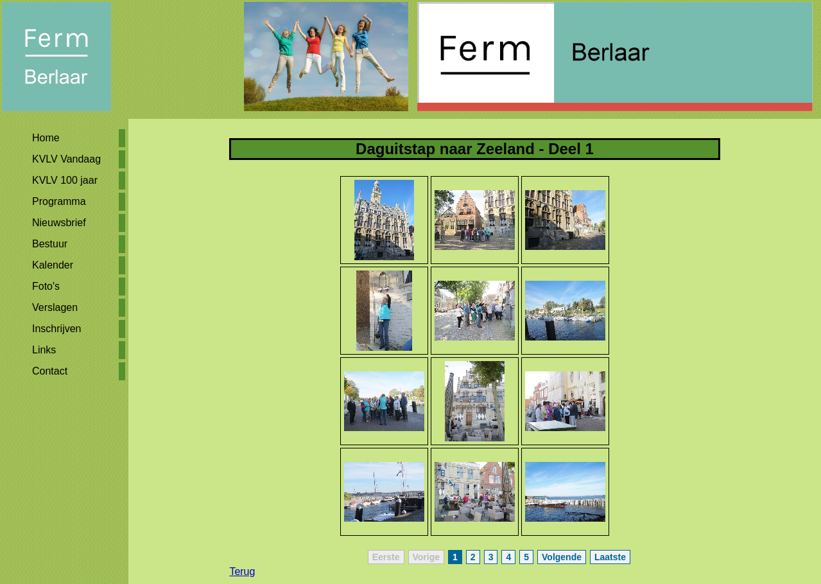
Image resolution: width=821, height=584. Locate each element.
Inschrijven (56, 328)
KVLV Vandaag (66, 159)
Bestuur (49, 243)
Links (44, 349)
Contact (49, 371)
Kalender (52, 265)
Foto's (46, 286)
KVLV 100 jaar (65, 180)
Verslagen (55, 307)
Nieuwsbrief (59, 222)
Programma (59, 201)
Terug (242, 571)
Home (46, 137)
